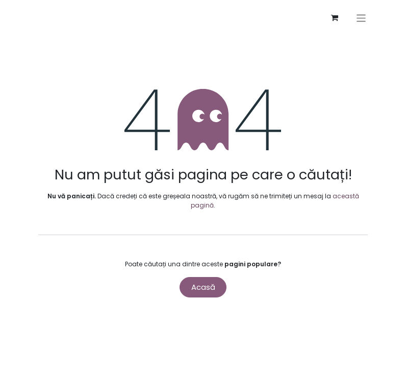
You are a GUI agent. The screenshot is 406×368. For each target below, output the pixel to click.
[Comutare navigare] (364, 18)
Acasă (203, 287)
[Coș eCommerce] (337, 18)
